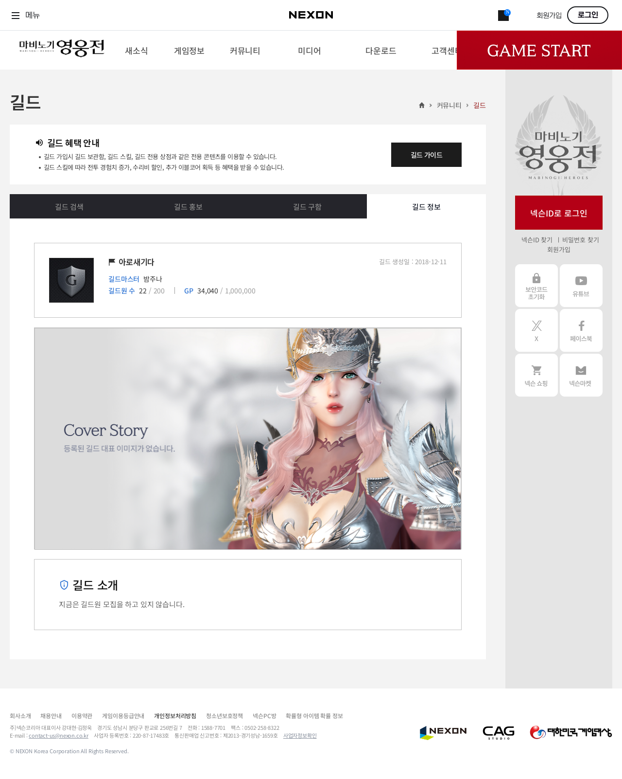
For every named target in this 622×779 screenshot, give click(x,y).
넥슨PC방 (264, 715)
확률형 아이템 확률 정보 (314, 715)
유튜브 (581, 285)
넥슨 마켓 (581, 375)
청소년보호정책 (224, 715)
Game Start (539, 50)
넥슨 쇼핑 (536, 375)
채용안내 (50, 715)
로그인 (588, 15)
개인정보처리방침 (175, 715)
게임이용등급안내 (123, 715)
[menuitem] (136, 50)
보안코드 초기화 (536, 285)
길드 (479, 105)
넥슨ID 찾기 (537, 239)
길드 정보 (426, 206)
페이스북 (581, 330)
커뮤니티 (449, 105)
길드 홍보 (188, 206)
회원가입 (549, 16)
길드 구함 (307, 206)
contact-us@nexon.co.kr (58, 735)
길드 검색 (69, 206)
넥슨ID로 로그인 (558, 213)
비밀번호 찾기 (580, 239)
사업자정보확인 (300, 735)
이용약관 (81, 715)
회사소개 (20, 715)
